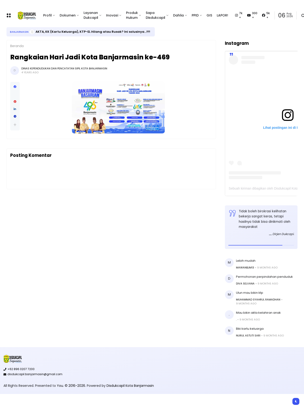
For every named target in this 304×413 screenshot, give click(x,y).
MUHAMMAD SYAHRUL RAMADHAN (258, 299)
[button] (15, 125)
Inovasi (112, 15)
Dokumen (68, 15)
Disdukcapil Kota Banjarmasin (130, 385)
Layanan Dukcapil (91, 15)
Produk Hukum (132, 15)
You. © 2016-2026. (72, 385)
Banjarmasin (19, 32)
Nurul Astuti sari (248, 335)
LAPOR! (222, 15)
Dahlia (178, 15)
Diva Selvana (245, 283)
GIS (209, 15)
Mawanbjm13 (245, 267)
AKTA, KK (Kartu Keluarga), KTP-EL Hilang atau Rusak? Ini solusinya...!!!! (93, 31)
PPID (195, 15)
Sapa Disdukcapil (155, 15)
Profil (47, 15)
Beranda (17, 46)
